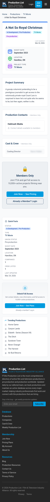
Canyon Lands (14, 329)
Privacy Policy (8, 476)
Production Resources (11, 465)
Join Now (38, 4)
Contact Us (6, 469)
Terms (29, 494)
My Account (7, 446)
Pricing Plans (7, 442)
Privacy (21, 494)
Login (31, 4)
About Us (6, 450)
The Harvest (13, 349)
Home (4, 14)
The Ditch (12, 337)
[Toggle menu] (46, 4)
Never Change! (14, 345)
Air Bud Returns (14, 353)
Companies (7, 420)
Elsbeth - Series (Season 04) (19, 333)
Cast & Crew (7, 424)
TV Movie (27, 14)
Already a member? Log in (25, 310)
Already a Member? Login (25, 201)
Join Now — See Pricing (25, 194)
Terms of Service (9, 473)
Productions (15, 14)
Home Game (13, 325)
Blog (4, 461)
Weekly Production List (11, 427)
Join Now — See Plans (25, 306)
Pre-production (12, 36)
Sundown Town (14, 341)
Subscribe (39, 404)
